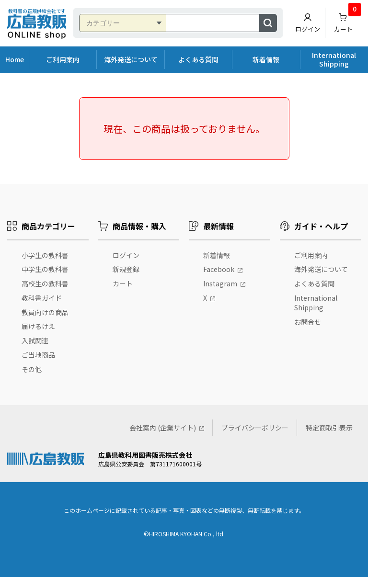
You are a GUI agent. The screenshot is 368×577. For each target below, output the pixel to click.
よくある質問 (198, 59)
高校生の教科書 (45, 283)
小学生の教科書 (45, 255)
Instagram (220, 283)
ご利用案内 (63, 59)
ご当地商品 (38, 355)
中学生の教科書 (45, 269)
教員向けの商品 (45, 312)
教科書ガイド (42, 298)
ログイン (307, 23)
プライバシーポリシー (254, 427)
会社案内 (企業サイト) (162, 427)
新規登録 (126, 269)
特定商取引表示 (329, 427)
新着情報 (266, 59)
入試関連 (35, 340)
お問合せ (307, 322)
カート (347, 21)
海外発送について (131, 59)
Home (14, 59)
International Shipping (334, 59)
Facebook (218, 269)
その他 (32, 369)
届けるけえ (38, 326)
